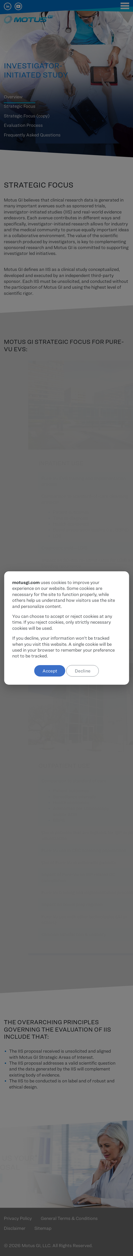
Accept (49, 670)
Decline (83, 670)
